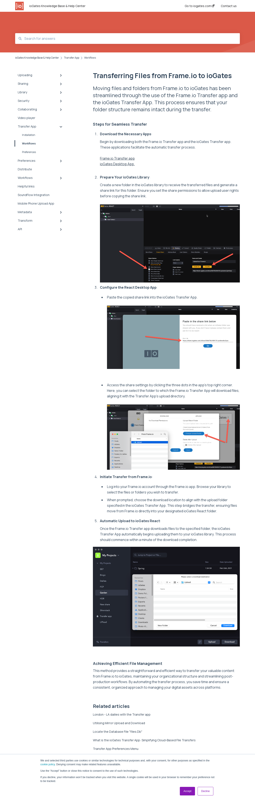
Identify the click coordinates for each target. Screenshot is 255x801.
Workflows (25, 143)
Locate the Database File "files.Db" (117, 732)
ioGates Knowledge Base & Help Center (57, 6)
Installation (28, 135)
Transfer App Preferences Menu (115, 749)
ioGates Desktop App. (117, 164)
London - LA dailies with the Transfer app (122, 714)
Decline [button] (205, 791)
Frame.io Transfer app (117, 158)
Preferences (29, 152)
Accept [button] (187, 791)
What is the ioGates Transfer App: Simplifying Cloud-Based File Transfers (144, 740)
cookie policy (47, 764)
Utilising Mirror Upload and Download (119, 723)
